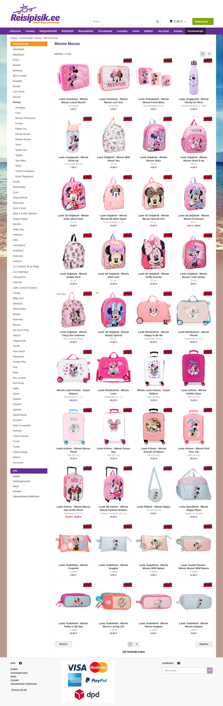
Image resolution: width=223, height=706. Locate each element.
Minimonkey (19, 308)
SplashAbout (20, 414)
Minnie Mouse (22, 134)
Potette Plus (19, 361)
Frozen (19, 123)
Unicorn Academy (24, 171)
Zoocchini (18, 462)
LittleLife (17, 282)
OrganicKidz (19, 340)
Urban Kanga (20, 452)
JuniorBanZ (19, 245)
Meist (16, 486)
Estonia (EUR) (19, 690)
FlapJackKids (20, 197)
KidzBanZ (18, 250)
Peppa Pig (21, 128)
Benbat (17, 65)
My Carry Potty (21, 330)
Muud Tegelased (24, 176)
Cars (18, 112)
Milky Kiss (18, 298)
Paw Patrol (19, 351)
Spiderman (21, 150)
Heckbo (17, 224)
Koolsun (17, 261)
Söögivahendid (48, 31)
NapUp (17, 335)
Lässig (16, 293)
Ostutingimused (21, 481)
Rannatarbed (85, 31)
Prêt (15, 367)
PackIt (16, 346)
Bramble (17, 81)
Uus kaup (163, 31)
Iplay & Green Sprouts (25, 213)
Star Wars (20, 160)
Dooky (16, 181)
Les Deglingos (20, 271)
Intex (15, 240)
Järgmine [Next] (204, 644)
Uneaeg (30, 31)
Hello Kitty (18, 229)
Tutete (16, 446)
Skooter (17, 404)
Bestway (17, 70)
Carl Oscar (19, 91)
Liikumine (15, 31)
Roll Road (18, 383)
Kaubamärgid (195, 31)
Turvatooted (105, 31)
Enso (15, 192)
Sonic (18, 144)
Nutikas (148, 31)
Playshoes (18, 356)
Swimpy (17, 430)
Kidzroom (18, 256)
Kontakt (17, 491)
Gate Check (19, 208)
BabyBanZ (18, 54)
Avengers (20, 107)
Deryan (17, 97)
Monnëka (18, 319)
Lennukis (122, 31)
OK (209, 670)
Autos (135, 31)
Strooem (17, 420)
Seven (16, 393)
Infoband (17, 234)
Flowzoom (18, 203)
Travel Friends (20, 436)
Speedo (17, 409)
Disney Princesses (25, 118)
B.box (16, 59)
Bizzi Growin (19, 75)
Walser (16, 457)
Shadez (17, 399)
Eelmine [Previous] (63, 644)
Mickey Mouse (23, 139)
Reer (15, 372)
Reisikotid (67, 31)
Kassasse (202, 21)
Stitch (18, 165)
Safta (16, 388)
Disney (38, 38)
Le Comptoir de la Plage (26, 266)
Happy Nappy (20, 218)
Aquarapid (18, 49)
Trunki (16, 441)
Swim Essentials (22, 425)
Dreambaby (19, 187)
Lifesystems (19, 277)
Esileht (13, 38)
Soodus (178, 31)
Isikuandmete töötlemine (26, 496)
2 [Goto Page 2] (209, 54)
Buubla (17, 86)
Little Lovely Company (25, 287)
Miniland (17, 303)
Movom (17, 324)
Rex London (19, 377)
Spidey (19, 155)
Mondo (16, 314)
